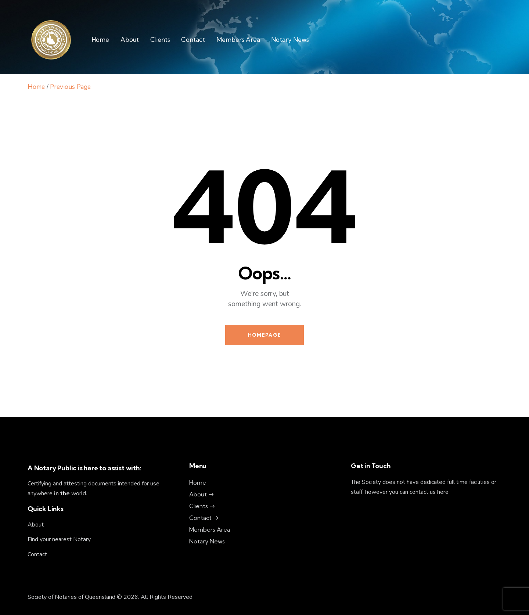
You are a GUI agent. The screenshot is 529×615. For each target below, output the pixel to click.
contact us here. (430, 492)
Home (36, 87)
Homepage (264, 335)
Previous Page (70, 87)
